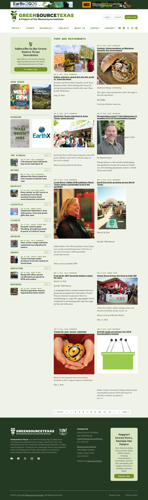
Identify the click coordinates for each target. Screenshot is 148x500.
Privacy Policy (131, 495)
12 (110, 412)
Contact (95, 28)
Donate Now (124, 476)
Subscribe (131, 17)
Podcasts (63, 28)
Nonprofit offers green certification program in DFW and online (32, 276)
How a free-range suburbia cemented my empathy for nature (34, 244)
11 (105, 412)
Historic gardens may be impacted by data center (33, 291)
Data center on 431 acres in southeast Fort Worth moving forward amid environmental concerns (34, 195)
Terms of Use (114, 495)
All (47, 155)
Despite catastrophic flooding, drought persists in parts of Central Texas (33, 229)
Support (109, 28)
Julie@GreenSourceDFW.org (90, 438)
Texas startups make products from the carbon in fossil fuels (34, 260)
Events (30, 28)
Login (107, 17)
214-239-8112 (83, 456)
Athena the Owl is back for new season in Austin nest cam (34, 178)
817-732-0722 (83, 441)
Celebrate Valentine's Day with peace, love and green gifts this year (34, 212)
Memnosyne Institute (86, 446)
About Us (79, 28)
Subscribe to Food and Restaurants (55, 417)
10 (99, 412)
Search (118, 17)
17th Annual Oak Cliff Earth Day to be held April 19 (34, 162)
